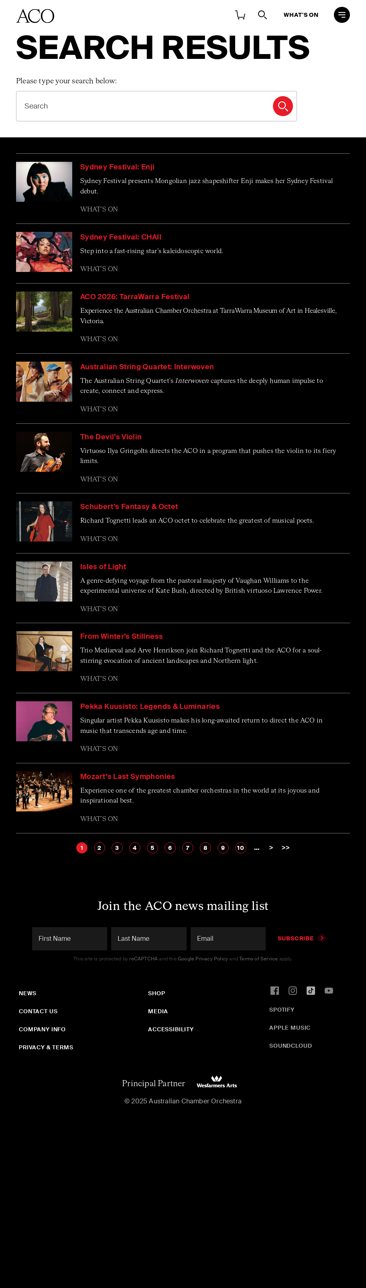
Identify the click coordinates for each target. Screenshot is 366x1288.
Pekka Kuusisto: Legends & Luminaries (150, 706)
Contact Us (38, 1011)
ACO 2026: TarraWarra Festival (134, 297)
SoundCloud (290, 1045)
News (27, 993)
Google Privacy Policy (203, 959)
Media (158, 1011)
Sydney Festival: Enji (117, 167)
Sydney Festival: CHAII (120, 237)
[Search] (156, 106)
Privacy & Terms (46, 1047)
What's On (301, 14)
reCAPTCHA (143, 959)
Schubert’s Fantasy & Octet (129, 506)
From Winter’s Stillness (121, 636)
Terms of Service (258, 959)
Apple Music (290, 1027)
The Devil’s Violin (111, 437)
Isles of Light (103, 567)
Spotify (282, 1009)
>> (286, 847)
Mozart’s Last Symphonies (127, 776)
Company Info (42, 1029)
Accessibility (171, 1029)
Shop (156, 993)
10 (240, 847)
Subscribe (302, 938)
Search (283, 106)
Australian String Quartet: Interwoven (147, 367)
